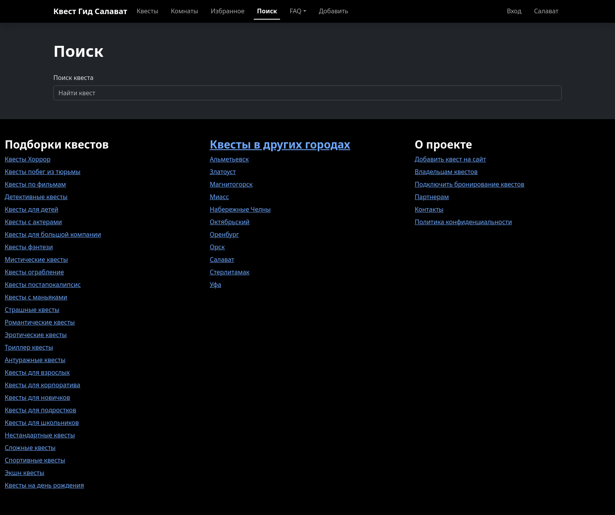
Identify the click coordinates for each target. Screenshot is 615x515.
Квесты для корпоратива (42, 385)
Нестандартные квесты (40, 435)
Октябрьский (230, 222)
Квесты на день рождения (44, 485)
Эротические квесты (36, 334)
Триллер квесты (29, 347)
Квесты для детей (31, 209)
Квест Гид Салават (90, 11)
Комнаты (184, 11)
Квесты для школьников (42, 422)
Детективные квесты (36, 196)
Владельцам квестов (446, 171)
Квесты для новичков (37, 397)
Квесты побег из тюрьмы (42, 171)
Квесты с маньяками (36, 297)
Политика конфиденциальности (463, 222)
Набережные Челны (240, 209)
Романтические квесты (40, 322)
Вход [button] (514, 11)
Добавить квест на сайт (450, 159)
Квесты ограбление (34, 272)
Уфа (216, 284)
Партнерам (432, 196)
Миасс (219, 196)
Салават (546, 11)
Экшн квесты (24, 472)
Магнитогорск (231, 184)
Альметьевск (229, 159)
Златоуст (223, 171)
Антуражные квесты (35, 359)
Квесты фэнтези (29, 247)
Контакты (429, 209)
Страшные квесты (32, 309)
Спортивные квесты (35, 460)
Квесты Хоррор (28, 159)
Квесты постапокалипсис (43, 284)
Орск (217, 247)
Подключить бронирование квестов (469, 184)
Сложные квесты (30, 447)
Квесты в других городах (280, 144)
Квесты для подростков (40, 410)
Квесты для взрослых (37, 372)
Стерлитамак (229, 272)
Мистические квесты (36, 259)
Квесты (147, 11)
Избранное (227, 11)
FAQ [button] (295, 11)
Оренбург (224, 234)
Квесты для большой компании (53, 234)
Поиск (267, 11)
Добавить (333, 11)
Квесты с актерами (33, 222)
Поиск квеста (73, 77)
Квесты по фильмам (35, 184)
